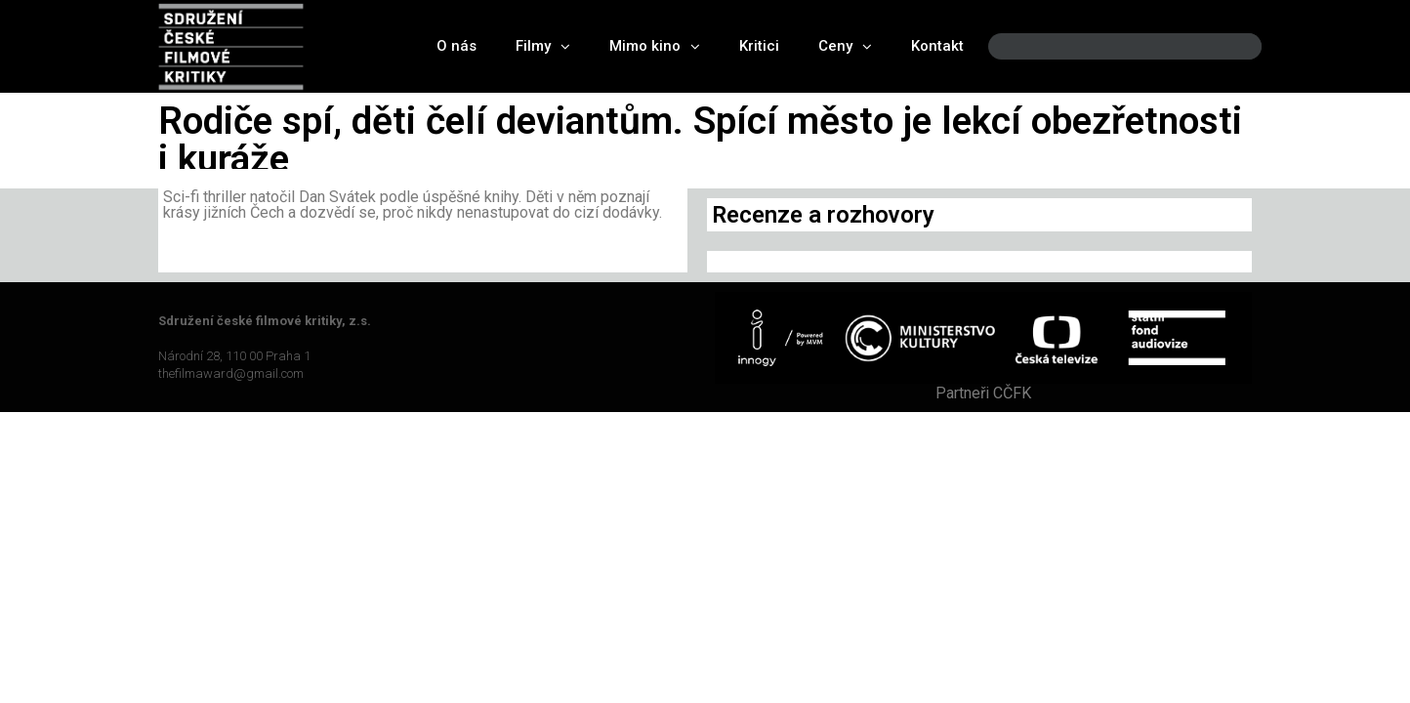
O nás (456, 46)
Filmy (543, 46)
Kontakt (937, 46)
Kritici (759, 46)
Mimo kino (654, 46)
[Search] (1230, 46)
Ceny (845, 46)
